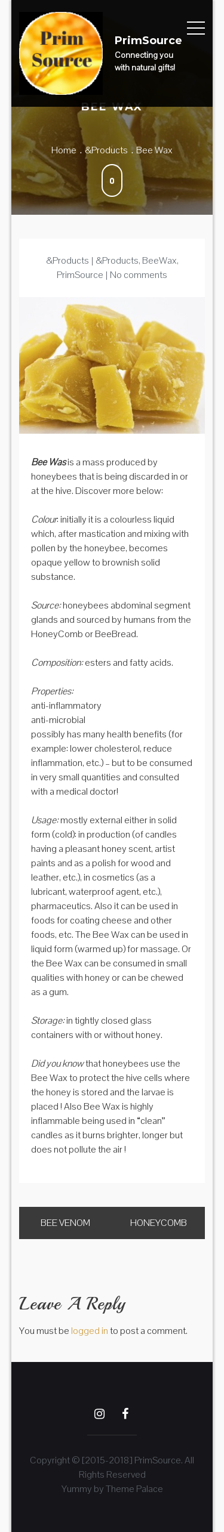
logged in (89, 1330)
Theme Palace (134, 1488)
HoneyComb (158, 1222)
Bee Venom (65, 1222)
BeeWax (159, 260)
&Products (67, 260)
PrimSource (148, 40)
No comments (138, 274)
